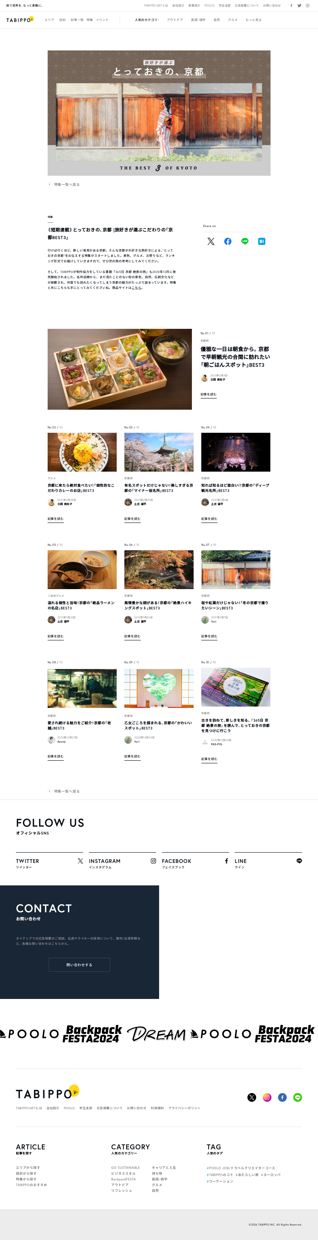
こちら (136, 288)
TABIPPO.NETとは (156, 5)
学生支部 (225, 5)
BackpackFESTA (123, 1179)
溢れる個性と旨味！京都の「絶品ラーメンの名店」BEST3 (81, 605)
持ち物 (157, 1173)
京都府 (205, 340)
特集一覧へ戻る (67, 184)
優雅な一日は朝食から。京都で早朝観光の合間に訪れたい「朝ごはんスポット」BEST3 (235, 357)
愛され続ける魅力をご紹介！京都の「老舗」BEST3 (79, 725)
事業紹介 (194, 5)
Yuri (213, 621)
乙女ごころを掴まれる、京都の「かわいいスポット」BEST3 (158, 725)
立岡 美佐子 (217, 379)
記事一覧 (77, 20)
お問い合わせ (272, 5)
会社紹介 (178, 5)
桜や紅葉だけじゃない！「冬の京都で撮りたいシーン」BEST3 (234, 605)
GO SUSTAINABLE (125, 1167)
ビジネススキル (123, 1173)
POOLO (210, 5)
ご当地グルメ (56, 595)
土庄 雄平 (140, 504)
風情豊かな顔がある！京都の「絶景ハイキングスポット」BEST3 (157, 605)
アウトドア (175, 20)
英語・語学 (198, 20)
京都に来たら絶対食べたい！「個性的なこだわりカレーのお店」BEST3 (81, 488)
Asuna (61, 741)
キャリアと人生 (164, 1167)
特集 (90, 20)
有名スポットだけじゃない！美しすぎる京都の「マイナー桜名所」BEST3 (158, 488)
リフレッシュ (121, 1190)
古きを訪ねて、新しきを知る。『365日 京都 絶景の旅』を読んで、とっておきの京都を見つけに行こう (235, 725)
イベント (102, 20)
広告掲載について (247, 5)
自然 (217, 20)
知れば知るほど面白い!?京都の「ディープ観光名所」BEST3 (235, 488)
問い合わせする (79, 964)
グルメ (233, 20)
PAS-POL (216, 744)
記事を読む (209, 394)
